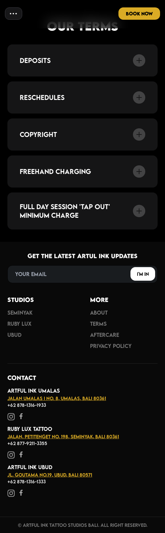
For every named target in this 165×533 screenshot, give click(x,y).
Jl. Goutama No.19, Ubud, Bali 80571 (49, 474)
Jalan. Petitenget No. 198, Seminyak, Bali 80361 (63, 436)
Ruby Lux (19, 323)
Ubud (14, 335)
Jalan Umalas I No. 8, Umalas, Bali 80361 (56, 398)
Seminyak (20, 312)
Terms (98, 323)
